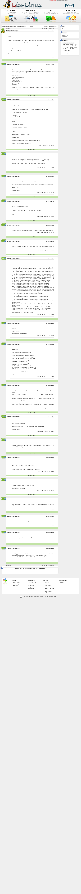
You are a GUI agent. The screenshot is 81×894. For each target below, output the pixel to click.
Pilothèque (31, 588)
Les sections (4, 26)
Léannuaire (31, 585)
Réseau (46, 587)
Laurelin (52, 154)
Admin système (48, 585)
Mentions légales (17, 584)
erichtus (52, 30)
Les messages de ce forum (24, 26)
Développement (48, 591)
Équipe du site (16, 582)
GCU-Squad (62, 0)
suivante (55, 26)
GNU (66, 0)
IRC (61, 584)
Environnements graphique (50, 592)
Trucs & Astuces (32, 584)
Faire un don (16, 585)
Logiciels (47, 584)
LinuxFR (58, 0)
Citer (32, 60)
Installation (47, 582)
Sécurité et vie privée (49, 588)
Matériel (46, 590)
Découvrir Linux (32, 582)
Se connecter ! (65, 28)
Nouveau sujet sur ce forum (68, 53)
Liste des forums (65, 35)
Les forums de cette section (13, 26)
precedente (51, 26)
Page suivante (51, 28)
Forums (62, 582)
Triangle (52, 64)
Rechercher (64, 36)
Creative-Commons (52, 596)
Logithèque (31, 587)
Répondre (28, 60)
